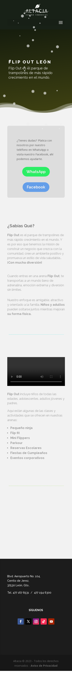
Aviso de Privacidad (44, 665)
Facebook (36, 187)
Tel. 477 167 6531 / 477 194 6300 (29, 592)
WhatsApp (36, 171)
